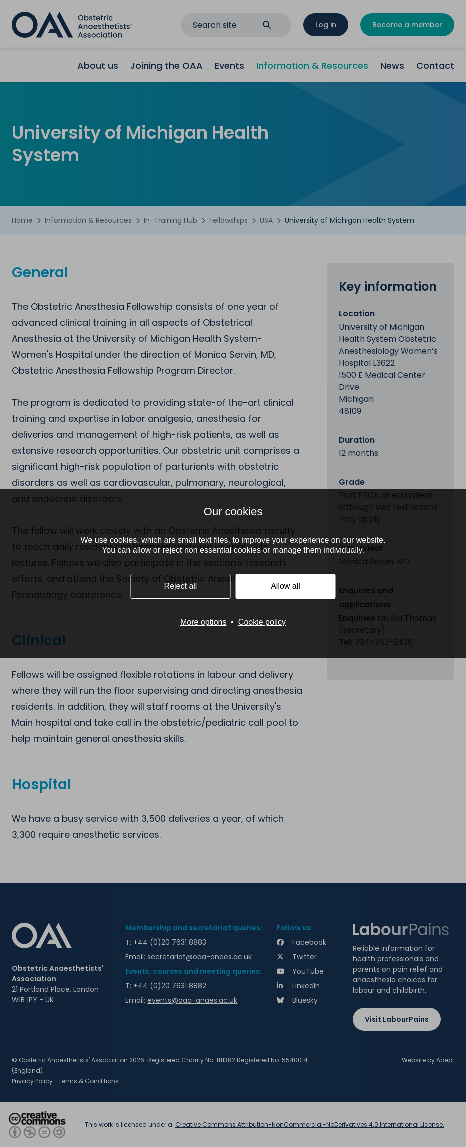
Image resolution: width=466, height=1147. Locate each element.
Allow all (285, 586)
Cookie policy (262, 622)
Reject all (180, 586)
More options (203, 622)
